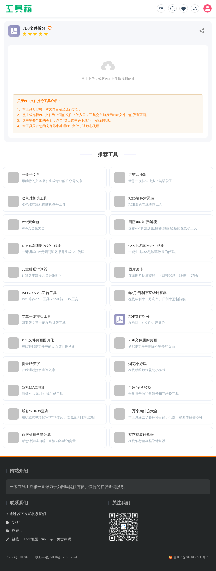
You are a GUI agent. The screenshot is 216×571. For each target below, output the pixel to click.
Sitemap (47, 539)
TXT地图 (31, 539)
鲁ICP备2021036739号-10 (189, 557)
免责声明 (64, 539)
